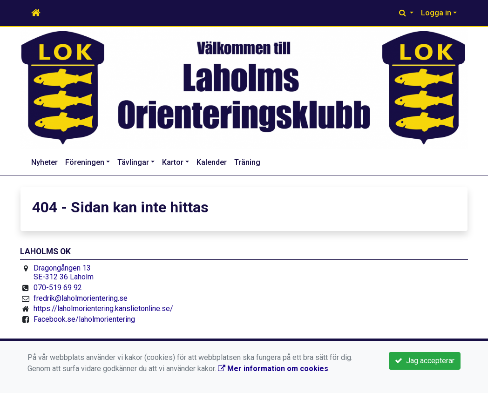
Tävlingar (133, 162)
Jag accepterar (424, 360)
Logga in (436, 12)
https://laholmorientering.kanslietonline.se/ (103, 308)
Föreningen (84, 162)
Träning (247, 162)
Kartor (172, 162)
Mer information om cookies (273, 368)
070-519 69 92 (58, 287)
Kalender (212, 162)
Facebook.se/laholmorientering (84, 319)
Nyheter (44, 162)
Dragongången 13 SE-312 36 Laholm (64, 273)
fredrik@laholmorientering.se (81, 298)
